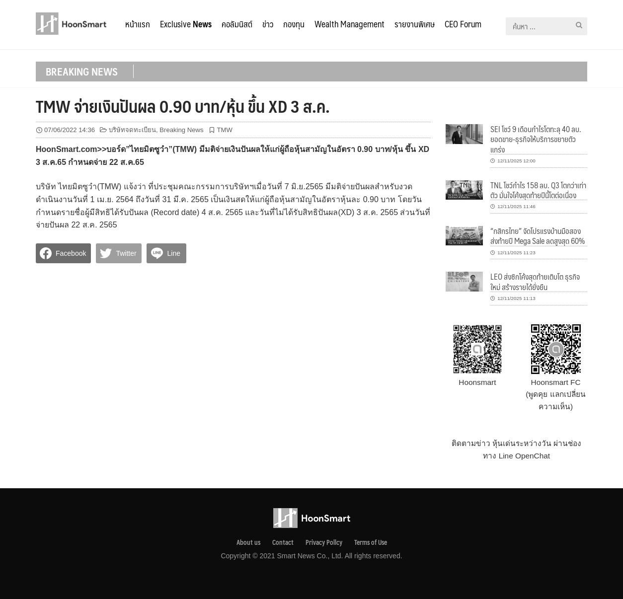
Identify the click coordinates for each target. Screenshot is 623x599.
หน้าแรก (137, 24)
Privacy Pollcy (324, 542)
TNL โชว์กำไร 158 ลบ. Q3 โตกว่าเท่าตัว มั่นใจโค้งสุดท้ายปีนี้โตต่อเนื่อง (538, 190)
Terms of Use (370, 542)
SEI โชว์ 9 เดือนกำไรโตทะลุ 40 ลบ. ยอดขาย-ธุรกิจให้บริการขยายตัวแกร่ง (535, 139)
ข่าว (267, 24)
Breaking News (181, 130)
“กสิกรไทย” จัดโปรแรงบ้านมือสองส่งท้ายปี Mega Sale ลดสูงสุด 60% (537, 235)
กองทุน (294, 24)
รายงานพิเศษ (414, 24)
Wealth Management (349, 24)
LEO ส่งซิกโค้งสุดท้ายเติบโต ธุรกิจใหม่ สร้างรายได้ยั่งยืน (535, 281)
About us (248, 542)
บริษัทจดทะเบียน (132, 130)
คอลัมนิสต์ (237, 24)
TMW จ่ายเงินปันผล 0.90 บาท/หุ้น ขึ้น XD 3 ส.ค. (183, 105)
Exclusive (186, 24)
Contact (283, 542)
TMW (225, 130)
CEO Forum (463, 24)
